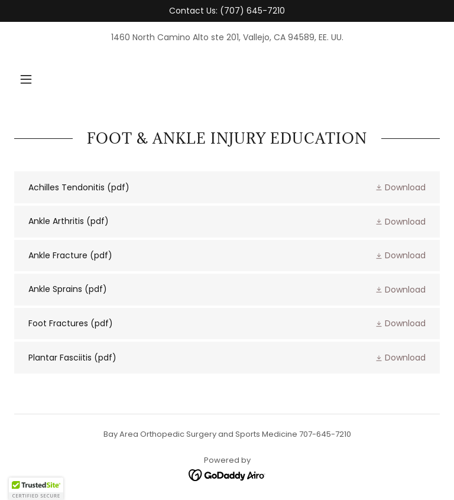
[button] (26, 79)
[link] (227, 187)
